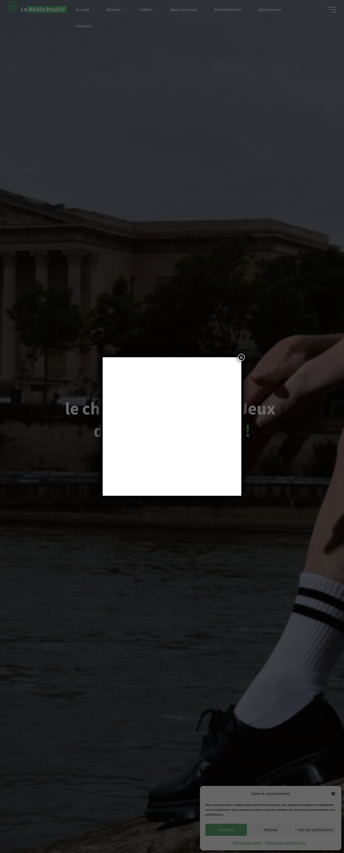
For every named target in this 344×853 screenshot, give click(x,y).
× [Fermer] (241, 357)
